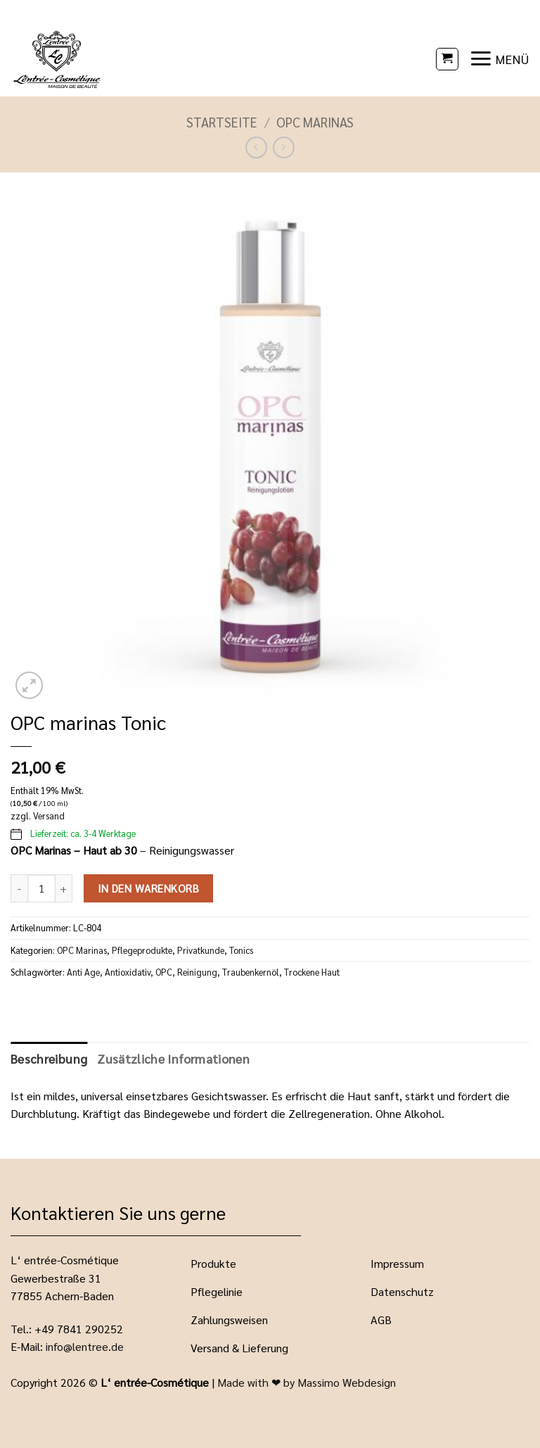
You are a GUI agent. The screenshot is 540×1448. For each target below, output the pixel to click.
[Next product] (256, 147)
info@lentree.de (85, 1346)
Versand (49, 815)
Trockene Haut (312, 972)
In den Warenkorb (148, 888)
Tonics (241, 950)
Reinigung (197, 972)
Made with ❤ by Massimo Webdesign (306, 1382)
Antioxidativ (127, 972)
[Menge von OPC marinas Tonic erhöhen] (64, 888)
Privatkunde (200, 950)
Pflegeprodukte (142, 950)
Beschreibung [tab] (49, 1058)
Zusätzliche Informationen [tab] (173, 1058)
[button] (447, 59)
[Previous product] (284, 147)
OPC (163, 972)
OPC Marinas (315, 121)
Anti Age (83, 972)
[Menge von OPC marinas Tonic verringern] (19, 888)
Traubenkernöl (250, 972)
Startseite (221, 121)
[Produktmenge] (41, 888)
